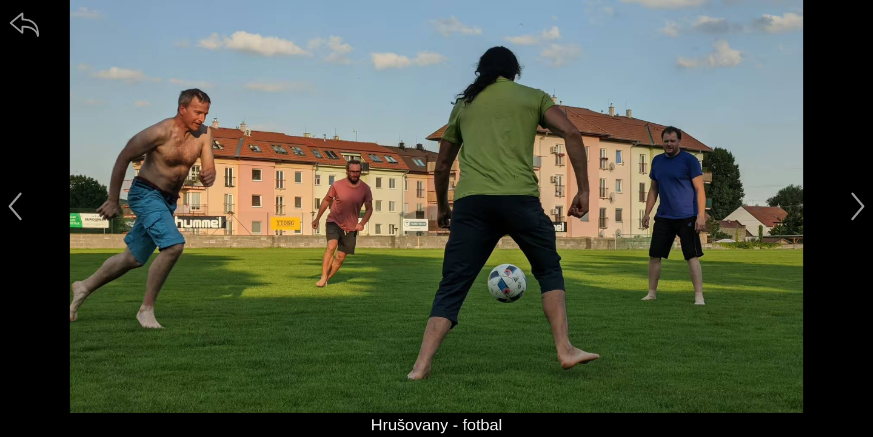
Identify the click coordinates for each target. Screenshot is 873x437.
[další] (858, 206)
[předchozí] (15, 206)
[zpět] (24, 24)
